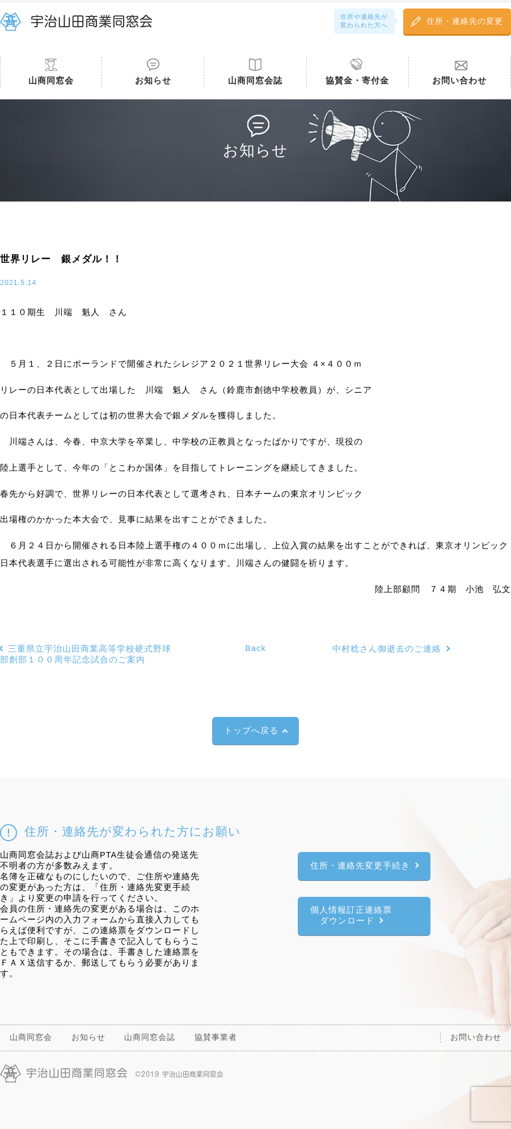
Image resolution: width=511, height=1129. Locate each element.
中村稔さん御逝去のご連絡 (386, 648)
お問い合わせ (459, 80)
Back (255, 648)
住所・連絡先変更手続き (360, 865)
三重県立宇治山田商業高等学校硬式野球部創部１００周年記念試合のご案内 (85, 654)
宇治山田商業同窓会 (92, 21)
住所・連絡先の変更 (464, 21)
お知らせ (153, 80)
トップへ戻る (251, 730)
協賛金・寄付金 (357, 80)
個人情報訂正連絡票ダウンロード (351, 915)
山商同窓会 (51, 80)
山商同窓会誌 (255, 80)
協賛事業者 (216, 1037)
